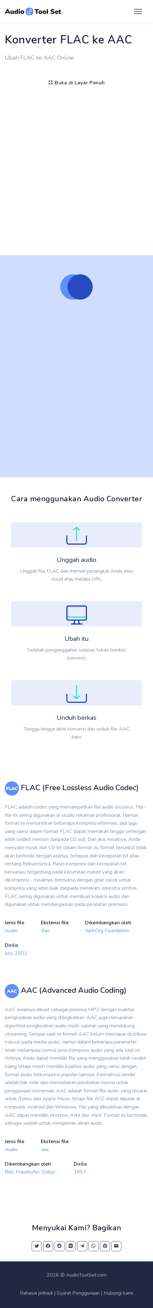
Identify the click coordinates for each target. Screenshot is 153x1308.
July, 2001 (16, 953)
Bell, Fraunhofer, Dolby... (31, 1171)
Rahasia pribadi (36, 1293)
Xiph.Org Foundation (107, 930)
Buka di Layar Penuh (76, 82)
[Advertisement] (76, 169)
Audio (11, 930)
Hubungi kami (118, 1293)
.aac (45, 1149)
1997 (80, 1171)
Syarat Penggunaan (78, 1293)
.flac (45, 930)
